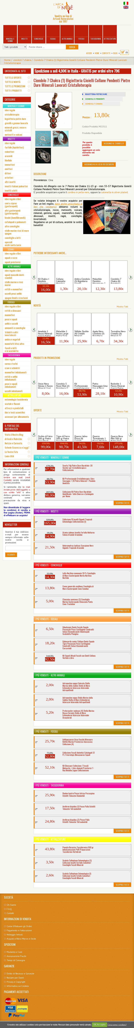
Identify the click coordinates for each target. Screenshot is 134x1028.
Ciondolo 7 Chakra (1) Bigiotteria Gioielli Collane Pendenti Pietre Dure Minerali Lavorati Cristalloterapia (65, 61)
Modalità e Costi (14, 952)
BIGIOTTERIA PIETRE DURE (96, 94)
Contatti (106, 53)
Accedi (89, 53)
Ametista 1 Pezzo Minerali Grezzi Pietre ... (45, 333)
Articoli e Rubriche (13, 439)
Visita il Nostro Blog (14, 434)
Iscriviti (11, 554)
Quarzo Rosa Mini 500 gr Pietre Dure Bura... (117, 438)
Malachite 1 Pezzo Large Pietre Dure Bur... (62, 333)
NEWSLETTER (11, 524)
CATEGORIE (10, 99)
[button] (36, 276)
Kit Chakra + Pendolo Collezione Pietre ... (43, 281)
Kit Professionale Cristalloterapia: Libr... (81, 385)
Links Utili (9, 456)
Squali (52, 33)
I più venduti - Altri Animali (50, 675)
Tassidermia (95, 33)
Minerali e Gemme (10, 34)
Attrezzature (109, 33)
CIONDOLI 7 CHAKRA (93, 104)
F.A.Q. (9, 909)
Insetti (24, 33)
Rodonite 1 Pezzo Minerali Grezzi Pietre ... (118, 385)
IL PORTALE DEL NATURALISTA (12, 427)
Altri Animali (67, 33)
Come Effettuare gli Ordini (19, 926)
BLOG (115, 53)
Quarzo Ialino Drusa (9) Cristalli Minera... (80, 438)
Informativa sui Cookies (18, 986)
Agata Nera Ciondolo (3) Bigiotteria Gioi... (98, 333)
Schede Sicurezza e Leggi (16, 447)
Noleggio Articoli (15, 934)
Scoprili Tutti (122, 502)
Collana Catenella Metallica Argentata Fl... (63, 281)
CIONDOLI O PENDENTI (94, 99)
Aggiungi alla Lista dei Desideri (99, 164)
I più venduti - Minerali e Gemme (52, 457)
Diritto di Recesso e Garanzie (20, 973)
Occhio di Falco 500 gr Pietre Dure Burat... (45, 438)
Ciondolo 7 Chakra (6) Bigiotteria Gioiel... (116, 281)
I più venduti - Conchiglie (48, 565)
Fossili (81, 33)
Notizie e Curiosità (13, 443)
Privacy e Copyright (16, 981)
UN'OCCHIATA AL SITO (15, 71)
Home (97, 53)
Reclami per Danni (15, 977)
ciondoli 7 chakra (22, 60)
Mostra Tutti (122, 306)
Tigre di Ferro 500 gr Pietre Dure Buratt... (63, 438)
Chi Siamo (11, 904)
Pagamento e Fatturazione (19, 930)
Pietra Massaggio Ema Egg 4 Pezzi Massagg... (100, 385)
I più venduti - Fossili (46, 731)
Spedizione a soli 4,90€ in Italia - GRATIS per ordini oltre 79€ (77, 70)
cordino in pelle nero (78, 192)
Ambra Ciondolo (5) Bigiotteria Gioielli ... (82, 281)
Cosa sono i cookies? (117, 1024)
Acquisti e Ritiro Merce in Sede (21, 938)
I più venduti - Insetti (46, 511)
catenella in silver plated (114, 192)
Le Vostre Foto (11, 452)
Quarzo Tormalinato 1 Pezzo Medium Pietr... (100, 438)
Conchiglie (38, 33)
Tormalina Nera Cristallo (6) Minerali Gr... (118, 333)
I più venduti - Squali (46, 619)
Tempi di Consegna (16, 960)
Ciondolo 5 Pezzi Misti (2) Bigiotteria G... (63, 385)
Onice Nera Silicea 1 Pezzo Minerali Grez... (45, 385)
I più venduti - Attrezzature (50, 839)
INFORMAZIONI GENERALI (17, 464)
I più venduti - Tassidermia (49, 785)
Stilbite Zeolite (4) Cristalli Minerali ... (81, 333)
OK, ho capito (100, 1024)
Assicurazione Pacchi (16, 956)
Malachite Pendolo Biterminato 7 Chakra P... (99, 281)
